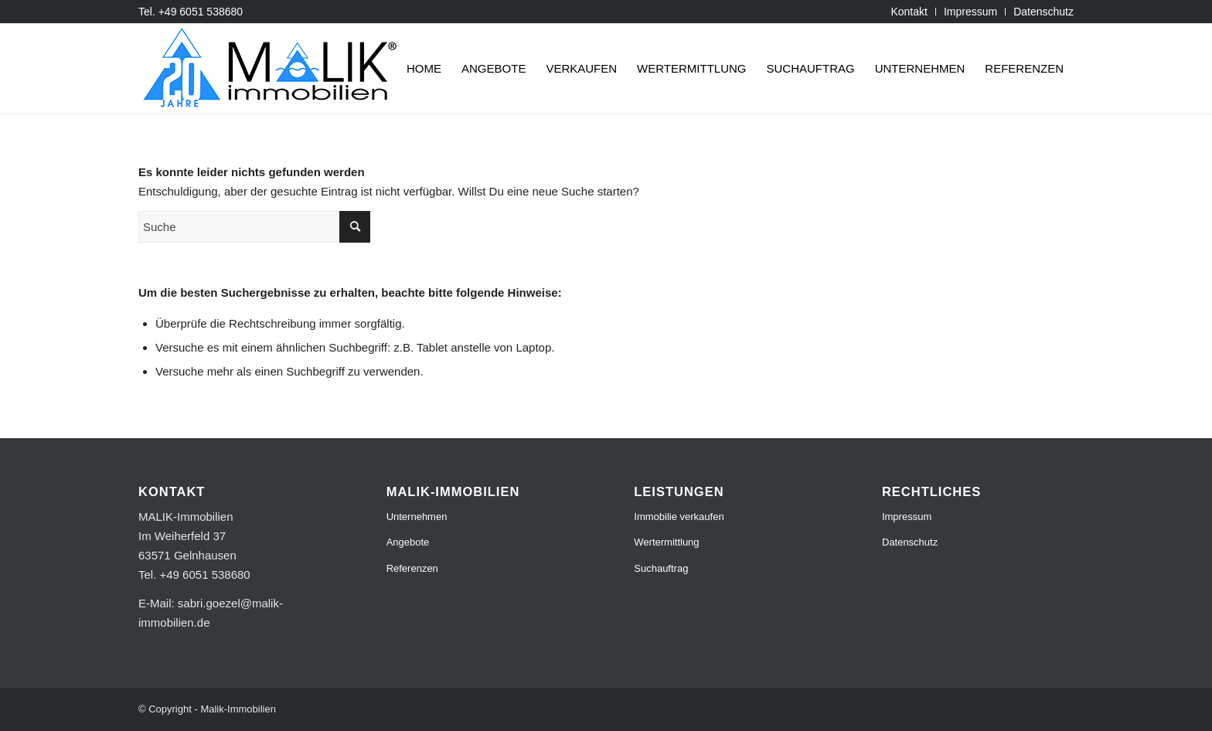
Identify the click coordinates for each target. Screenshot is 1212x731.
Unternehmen (417, 516)
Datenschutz (1043, 11)
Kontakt (908, 11)
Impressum (970, 11)
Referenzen (412, 568)
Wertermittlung (666, 542)
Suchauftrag (661, 568)
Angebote (408, 542)
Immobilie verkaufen (678, 516)
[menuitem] (909, 11)
